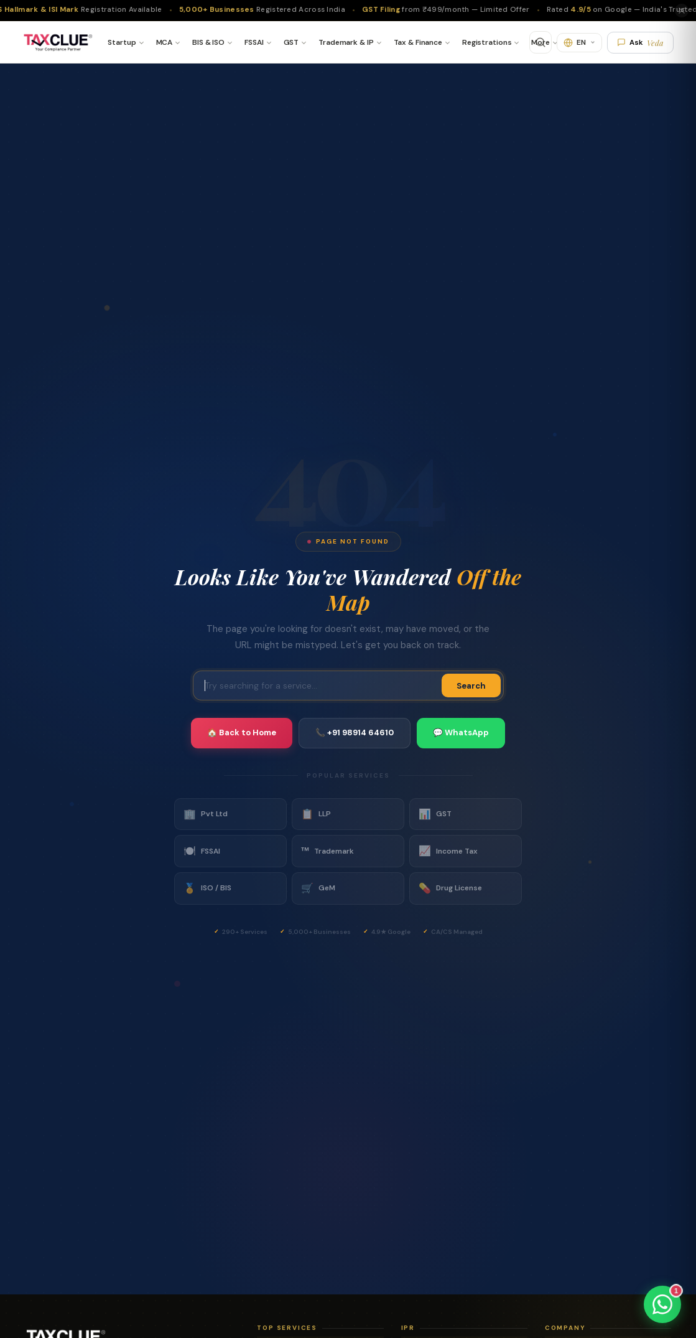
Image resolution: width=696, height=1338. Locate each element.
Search (471, 686)
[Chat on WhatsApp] (662, 1304)
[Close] (682, 10)
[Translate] (579, 42)
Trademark (327, 851)
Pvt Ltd (205, 814)
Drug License (450, 888)
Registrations (486, 42)
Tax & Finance (418, 42)
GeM (318, 888)
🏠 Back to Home (241, 732)
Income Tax (448, 851)
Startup (122, 42)
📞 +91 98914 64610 (354, 732)
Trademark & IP (345, 42)
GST (291, 42)
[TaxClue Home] (57, 42)
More (540, 42)
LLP (316, 814)
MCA (164, 42)
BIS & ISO (208, 42)
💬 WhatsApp (461, 732)
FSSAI (253, 42)
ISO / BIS (207, 888)
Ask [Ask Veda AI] (640, 42)
